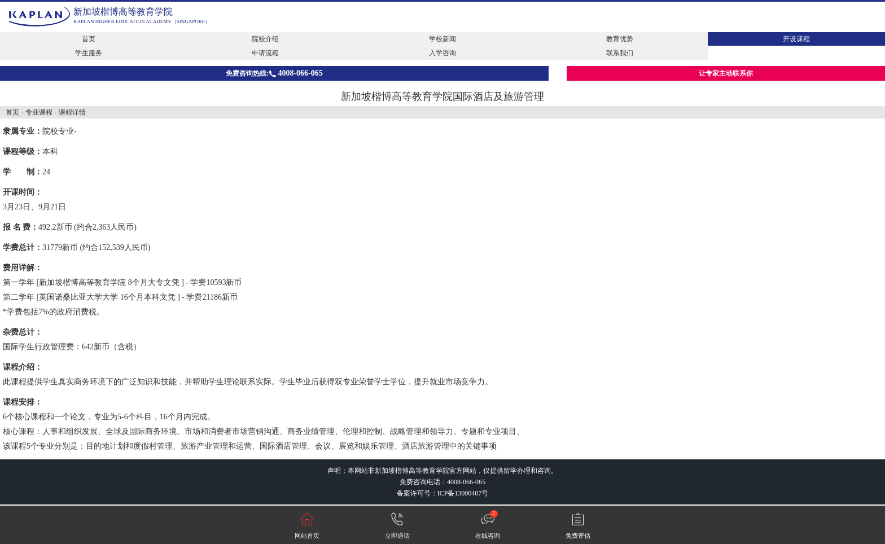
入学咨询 (442, 53)
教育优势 (619, 39)
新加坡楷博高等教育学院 (123, 11)
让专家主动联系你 (726, 73)
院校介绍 (265, 39)
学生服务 (88, 53)
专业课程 (38, 112)
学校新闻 (442, 39)
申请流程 (265, 53)
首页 (88, 39)
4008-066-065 (466, 482)
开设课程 (796, 39)
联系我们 (619, 53)
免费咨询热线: (274, 73)
